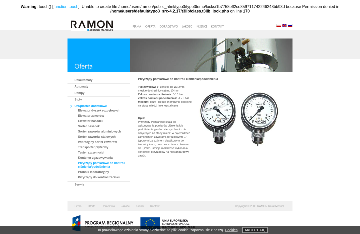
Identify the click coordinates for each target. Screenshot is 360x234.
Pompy (79, 93)
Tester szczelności (91, 152)
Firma (78, 206)
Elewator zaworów (91, 116)
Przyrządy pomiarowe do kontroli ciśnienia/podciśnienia (101, 164)
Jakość (125, 206)
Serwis (79, 184)
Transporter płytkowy (93, 147)
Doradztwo (108, 206)
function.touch (66, 6)
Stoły (78, 99)
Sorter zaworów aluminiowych (99, 131)
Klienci (140, 206)
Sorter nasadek (89, 126)
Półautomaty (83, 80)
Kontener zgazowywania (95, 158)
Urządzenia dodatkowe (90, 106)
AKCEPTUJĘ (255, 230)
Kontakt (155, 206)
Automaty (81, 86)
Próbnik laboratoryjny (93, 172)
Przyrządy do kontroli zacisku (99, 177)
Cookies (231, 230)
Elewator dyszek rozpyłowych (99, 110)
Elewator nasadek (90, 121)
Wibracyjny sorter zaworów (97, 142)
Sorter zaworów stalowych (97, 136)
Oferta (92, 206)
